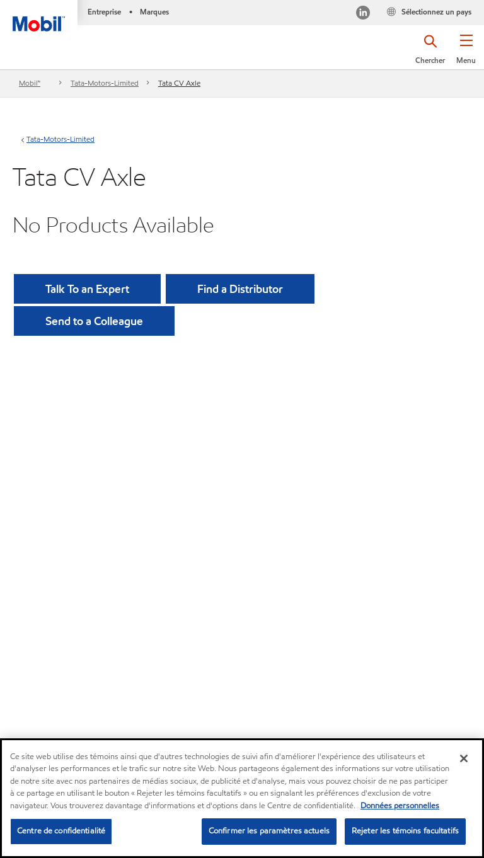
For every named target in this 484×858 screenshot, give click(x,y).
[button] (466, 53)
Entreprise (104, 11)
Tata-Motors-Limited (105, 82)
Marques (154, 11)
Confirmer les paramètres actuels (269, 831)
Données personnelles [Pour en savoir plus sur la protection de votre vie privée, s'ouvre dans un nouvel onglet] (399, 805)
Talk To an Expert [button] (87, 289)
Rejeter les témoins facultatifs (405, 831)
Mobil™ (29, 82)
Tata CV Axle (179, 82)
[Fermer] (464, 758)
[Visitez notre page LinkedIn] (363, 14)
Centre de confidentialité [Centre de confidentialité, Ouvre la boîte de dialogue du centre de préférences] (61, 831)
